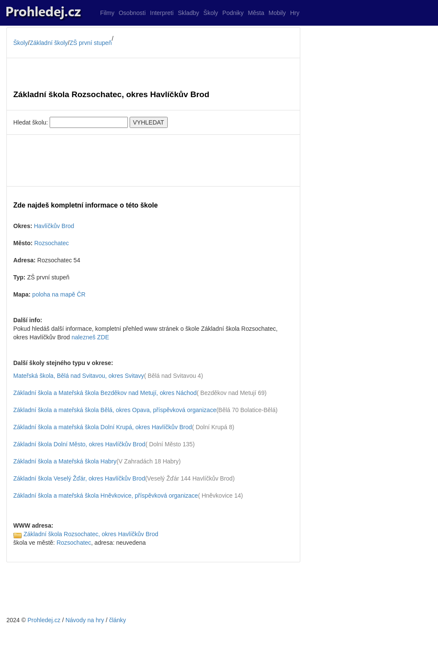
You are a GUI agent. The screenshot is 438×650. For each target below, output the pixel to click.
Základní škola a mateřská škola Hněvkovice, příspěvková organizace (105, 495)
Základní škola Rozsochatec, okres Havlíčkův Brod (91, 534)
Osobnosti (131, 12)
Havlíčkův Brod (54, 226)
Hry (294, 12)
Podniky (233, 12)
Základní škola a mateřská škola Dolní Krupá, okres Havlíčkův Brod (102, 427)
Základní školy (49, 42)
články (117, 620)
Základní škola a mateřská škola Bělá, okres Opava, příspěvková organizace (114, 410)
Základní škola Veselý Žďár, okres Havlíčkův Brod (79, 478)
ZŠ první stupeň (91, 42)
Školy (211, 12)
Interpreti (162, 12)
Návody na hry (84, 620)
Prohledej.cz (43, 620)
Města (256, 12)
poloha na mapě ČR (59, 294)
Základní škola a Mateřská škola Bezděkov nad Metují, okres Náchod (105, 392)
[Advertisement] (153, 160)
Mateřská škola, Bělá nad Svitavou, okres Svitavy (78, 375)
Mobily (277, 12)
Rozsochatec (51, 243)
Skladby (188, 12)
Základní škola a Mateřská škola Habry (64, 461)
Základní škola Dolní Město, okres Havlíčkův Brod (79, 444)
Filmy (107, 12)
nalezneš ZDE (90, 337)
